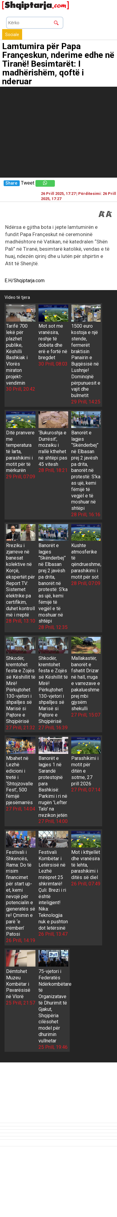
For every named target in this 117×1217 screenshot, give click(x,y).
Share (11, 183)
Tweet (27, 183)
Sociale (12, 34)
